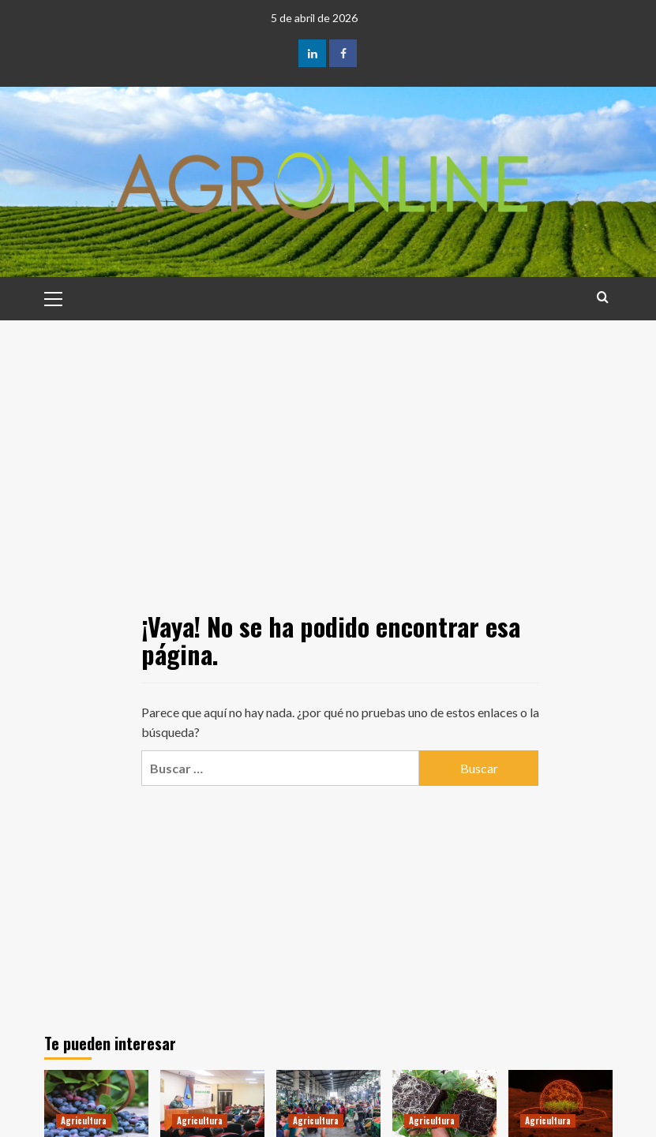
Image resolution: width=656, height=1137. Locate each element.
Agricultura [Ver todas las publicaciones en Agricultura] (84, 1120)
